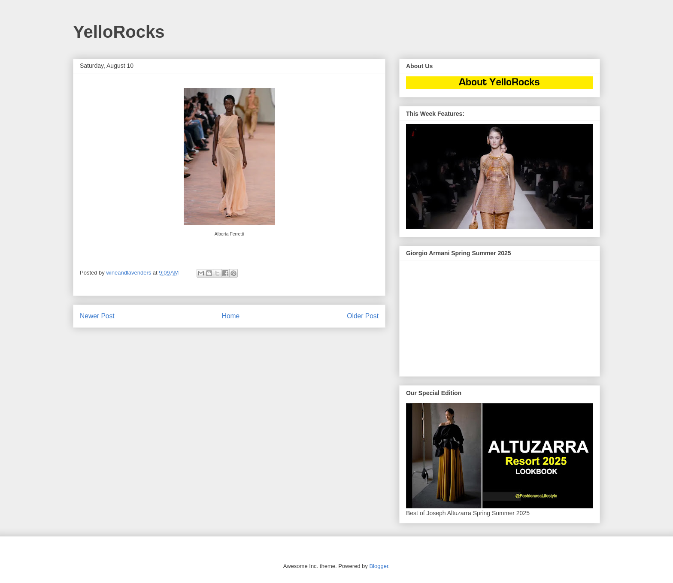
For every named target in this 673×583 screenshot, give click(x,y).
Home (231, 316)
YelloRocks (118, 31)
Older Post (363, 316)
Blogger (378, 566)
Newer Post (97, 316)
